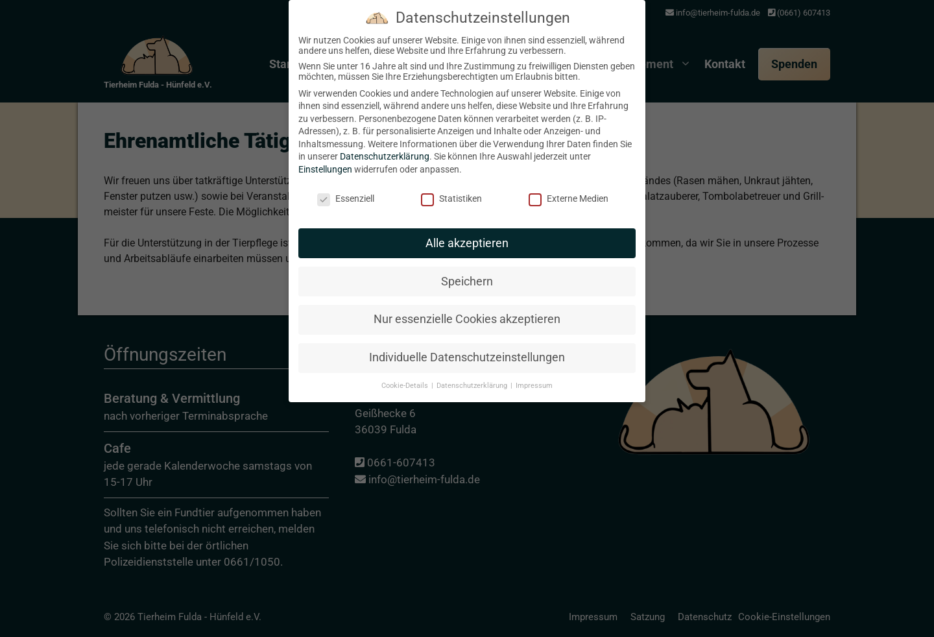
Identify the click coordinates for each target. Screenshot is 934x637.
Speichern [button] (467, 201)
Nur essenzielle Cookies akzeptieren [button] (467, 240)
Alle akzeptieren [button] (467, 163)
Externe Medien (568, 119)
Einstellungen (325, 90)
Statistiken (451, 119)
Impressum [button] (534, 306)
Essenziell (345, 119)
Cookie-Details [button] (405, 306)
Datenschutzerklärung (384, 77)
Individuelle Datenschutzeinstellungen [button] (467, 278)
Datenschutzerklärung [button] (473, 306)
